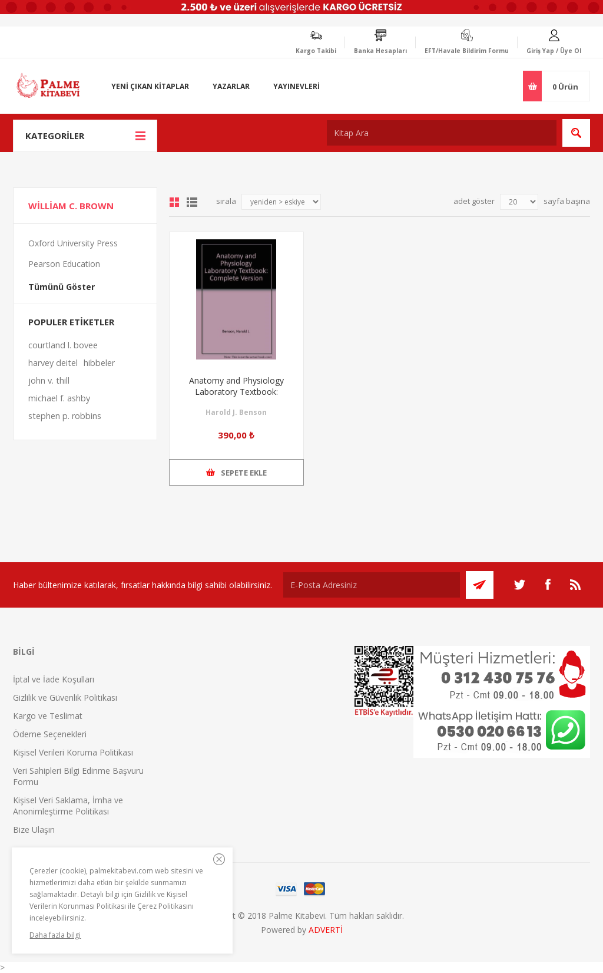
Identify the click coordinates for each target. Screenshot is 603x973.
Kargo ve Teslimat (47, 715)
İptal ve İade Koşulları (53, 679)
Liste (192, 202)
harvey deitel (53, 362)
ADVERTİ (326, 929)
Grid (174, 202)
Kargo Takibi (316, 51)
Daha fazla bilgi (55, 935)
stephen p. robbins (64, 415)
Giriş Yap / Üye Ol (553, 51)
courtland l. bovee (63, 345)
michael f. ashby (59, 398)
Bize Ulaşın (34, 829)
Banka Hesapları (380, 51)
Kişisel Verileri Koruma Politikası (73, 752)
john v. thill (48, 380)
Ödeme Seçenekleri (50, 734)
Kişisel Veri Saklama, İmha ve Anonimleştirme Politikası (68, 805)
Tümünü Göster (61, 286)
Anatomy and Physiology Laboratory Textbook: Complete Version (236, 391)
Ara (576, 133)
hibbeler (99, 362)
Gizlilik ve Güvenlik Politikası (65, 697)
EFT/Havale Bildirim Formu (467, 51)
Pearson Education (64, 263)
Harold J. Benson (236, 412)
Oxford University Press (73, 243)
